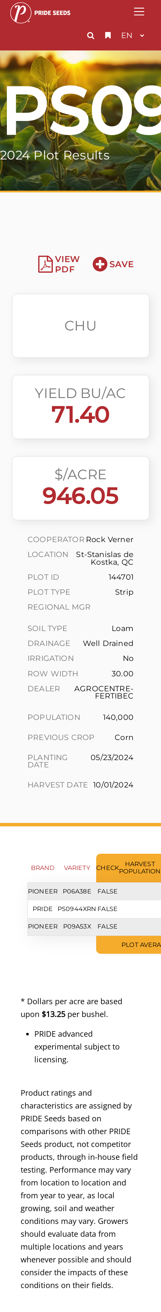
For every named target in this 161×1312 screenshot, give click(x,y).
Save (113, 264)
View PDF (59, 264)
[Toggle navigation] (139, 11)
